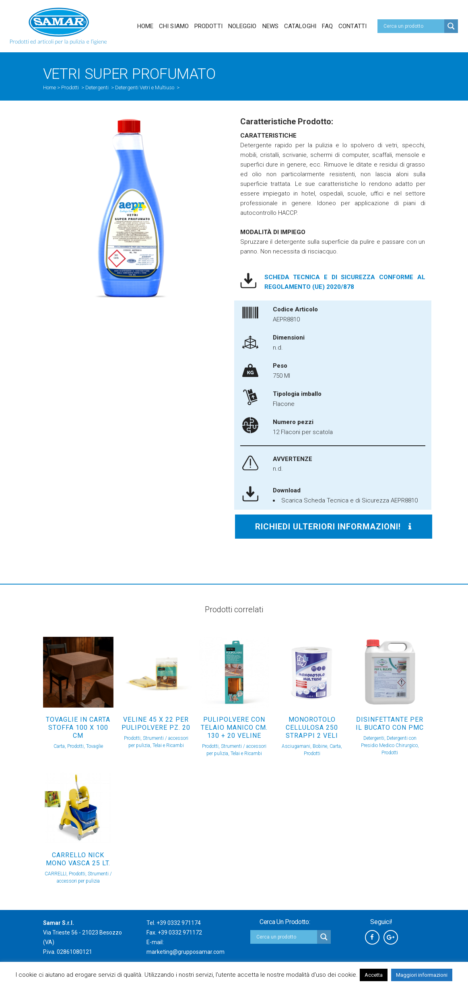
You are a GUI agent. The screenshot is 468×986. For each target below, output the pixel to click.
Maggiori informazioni (421, 975)
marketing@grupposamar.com (185, 952)
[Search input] (412, 26)
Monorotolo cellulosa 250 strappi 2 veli (312, 727)
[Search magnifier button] (451, 26)
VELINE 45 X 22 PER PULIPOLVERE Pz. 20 (156, 723)
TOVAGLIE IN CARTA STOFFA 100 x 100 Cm (78, 727)
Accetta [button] (374, 975)
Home (49, 87)
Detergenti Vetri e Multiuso (144, 87)
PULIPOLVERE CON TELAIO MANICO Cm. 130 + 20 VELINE (234, 727)
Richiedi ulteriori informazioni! (333, 526)
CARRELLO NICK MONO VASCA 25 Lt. (78, 859)
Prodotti (70, 87)
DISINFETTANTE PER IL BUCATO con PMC (390, 723)
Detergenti (97, 87)
